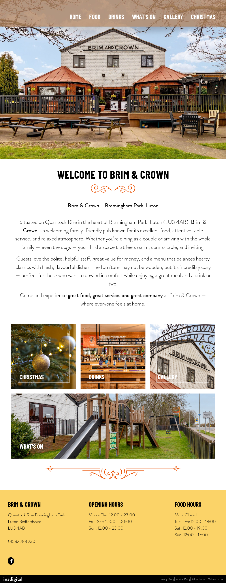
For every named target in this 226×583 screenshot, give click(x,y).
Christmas (203, 17)
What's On (144, 17)
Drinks (116, 17)
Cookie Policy (183, 579)
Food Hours (188, 505)
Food (94, 17)
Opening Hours (106, 505)
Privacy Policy (167, 579)
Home (75, 17)
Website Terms (215, 579)
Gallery (173, 17)
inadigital (13, 579)
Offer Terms (198, 579)
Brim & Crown (24, 505)
